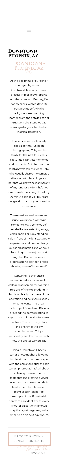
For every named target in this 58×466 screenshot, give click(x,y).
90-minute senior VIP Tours (27, 196)
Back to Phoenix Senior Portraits (29, 438)
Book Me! (38, 453)
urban (41, 303)
